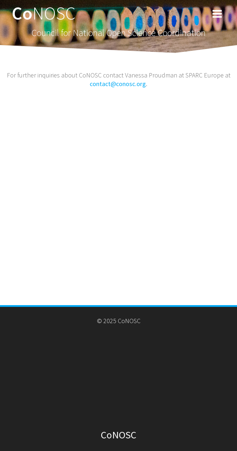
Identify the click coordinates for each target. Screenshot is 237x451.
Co (44, 13)
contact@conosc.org (118, 84)
